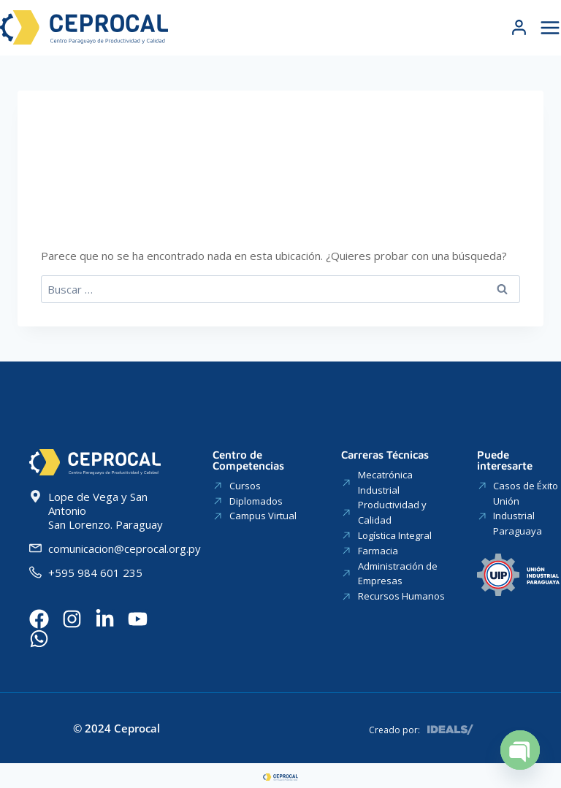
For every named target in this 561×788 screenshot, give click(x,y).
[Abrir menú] (548, 27)
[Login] (519, 27)
